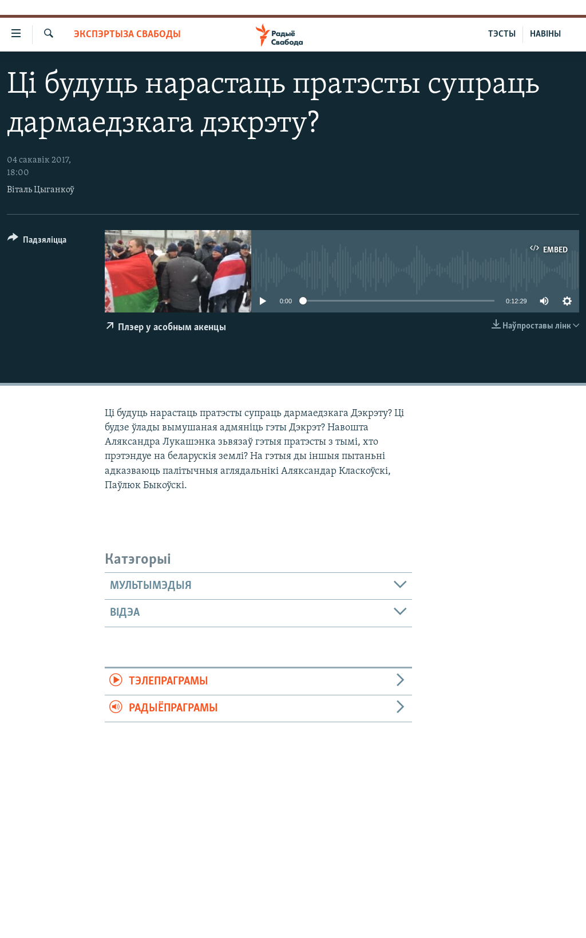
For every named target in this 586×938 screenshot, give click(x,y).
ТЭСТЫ (502, 34)
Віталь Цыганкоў (40, 190)
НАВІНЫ (545, 34)
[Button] (36, 242)
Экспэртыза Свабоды (127, 34)
